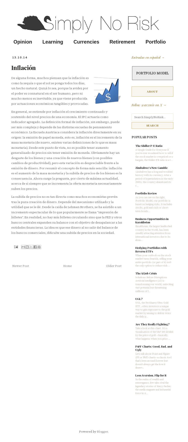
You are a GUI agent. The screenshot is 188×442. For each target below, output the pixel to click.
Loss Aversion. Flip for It (150, 375)
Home (67, 266)
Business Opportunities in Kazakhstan (152, 220)
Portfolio (156, 42)
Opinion (23, 42)
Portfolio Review (146, 193)
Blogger (102, 431)
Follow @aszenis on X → (149, 105)
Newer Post (20, 266)
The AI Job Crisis (146, 273)
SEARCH (152, 125)
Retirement (122, 42)
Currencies (86, 42)
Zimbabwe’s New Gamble (151, 167)
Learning (52, 42)
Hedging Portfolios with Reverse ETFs (151, 249)
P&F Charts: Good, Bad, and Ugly (153, 348)
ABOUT (152, 91)
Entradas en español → (148, 57)
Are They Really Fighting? (152, 324)
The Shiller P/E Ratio (149, 145)
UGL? (138, 299)
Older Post (113, 266)
